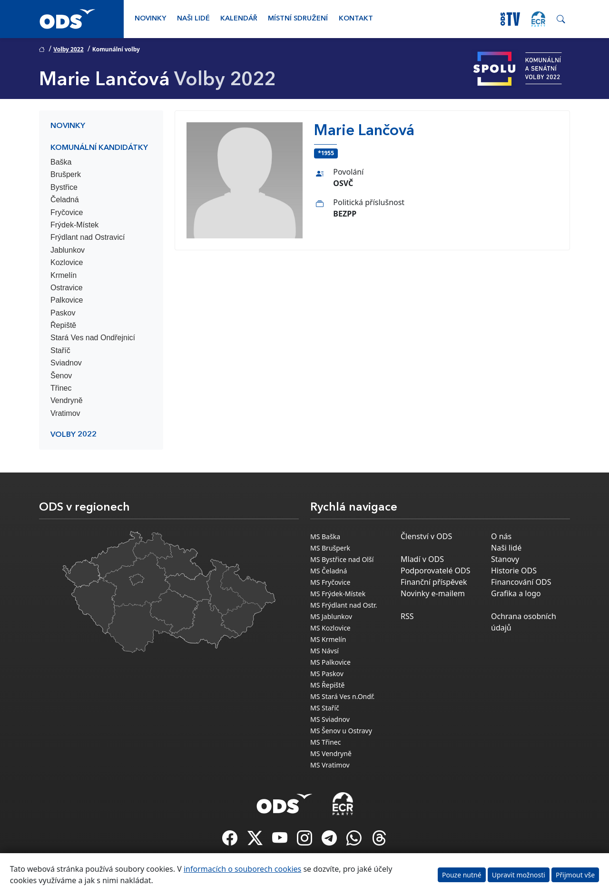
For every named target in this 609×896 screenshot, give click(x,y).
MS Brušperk (330, 547)
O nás (501, 536)
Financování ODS (521, 582)
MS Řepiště (327, 684)
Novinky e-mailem (433, 593)
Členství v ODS (426, 536)
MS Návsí (324, 650)
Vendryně (66, 400)
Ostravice (66, 288)
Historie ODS (514, 570)
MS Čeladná (328, 570)
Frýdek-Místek (74, 225)
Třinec (60, 388)
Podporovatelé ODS (436, 570)
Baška (60, 162)
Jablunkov (67, 250)
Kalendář (238, 18)
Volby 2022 (68, 49)
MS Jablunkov (331, 616)
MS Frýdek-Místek (337, 593)
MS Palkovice (330, 662)
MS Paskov (327, 673)
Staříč (60, 350)
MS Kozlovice (330, 627)
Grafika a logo (516, 593)
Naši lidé (193, 18)
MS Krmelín (328, 639)
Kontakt (356, 18)
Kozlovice (66, 262)
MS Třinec (325, 742)
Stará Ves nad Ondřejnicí (92, 338)
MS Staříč (324, 707)
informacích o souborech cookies (242, 869)
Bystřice (64, 187)
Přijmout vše (575, 874)
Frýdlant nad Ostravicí (87, 237)
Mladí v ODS (422, 559)
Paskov (62, 313)
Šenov (61, 376)
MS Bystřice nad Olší (341, 559)
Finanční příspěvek (434, 582)
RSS (407, 616)
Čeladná (64, 200)
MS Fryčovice (330, 582)
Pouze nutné (461, 874)
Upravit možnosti (518, 874)
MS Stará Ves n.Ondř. (342, 696)
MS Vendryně (331, 753)
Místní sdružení (298, 18)
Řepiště (63, 325)
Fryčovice (66, 212)
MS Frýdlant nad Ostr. (343, 605)
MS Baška (325, 536)
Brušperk (65, 174)
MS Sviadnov (330, 719)
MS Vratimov (330, 764)
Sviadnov (66, 363)
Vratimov (65, 413)
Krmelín (63, 275)
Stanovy (505, 559)
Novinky (150, 18)
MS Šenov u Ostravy (341, 730)
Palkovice (66, 300)
